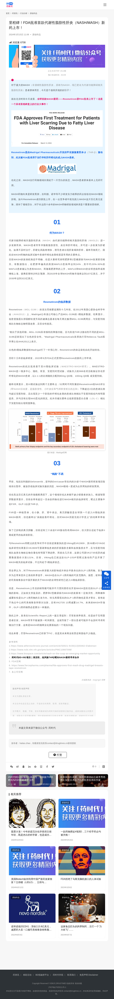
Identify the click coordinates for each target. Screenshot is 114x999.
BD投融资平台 (42, 975)
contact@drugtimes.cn (72, 991)
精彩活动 (27, 975)
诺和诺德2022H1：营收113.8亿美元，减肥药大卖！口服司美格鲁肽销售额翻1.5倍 (31, 928)
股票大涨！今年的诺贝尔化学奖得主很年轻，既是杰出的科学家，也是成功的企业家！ (31, 833)
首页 (8, 13)
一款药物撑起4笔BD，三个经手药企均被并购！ (81, 833)
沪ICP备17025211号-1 (57, 987)
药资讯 (16, 975)
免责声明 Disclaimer (89, 975)
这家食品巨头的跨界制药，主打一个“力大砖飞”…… (81, 928)
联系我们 (71, 975)
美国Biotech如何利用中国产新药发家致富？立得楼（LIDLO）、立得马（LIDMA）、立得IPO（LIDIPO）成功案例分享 (31, 881)
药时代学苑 (58, 975)
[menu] (105, 4)
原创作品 (36, 34)
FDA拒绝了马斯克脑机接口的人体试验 (81, 879)
